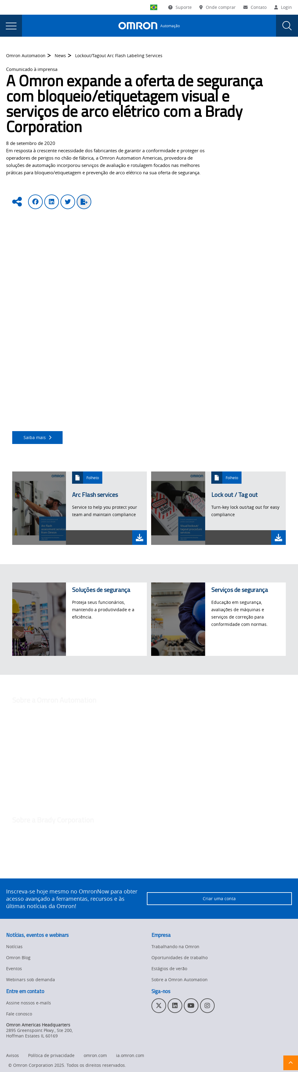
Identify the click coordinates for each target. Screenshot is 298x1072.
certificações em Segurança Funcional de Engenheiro (130, 382)
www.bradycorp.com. (80, 877)
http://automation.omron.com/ (187, 735)
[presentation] (11, 26)
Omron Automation (25, 56)
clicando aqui (103, 422)
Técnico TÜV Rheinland (214, 382)
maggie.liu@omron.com (37, 782)
